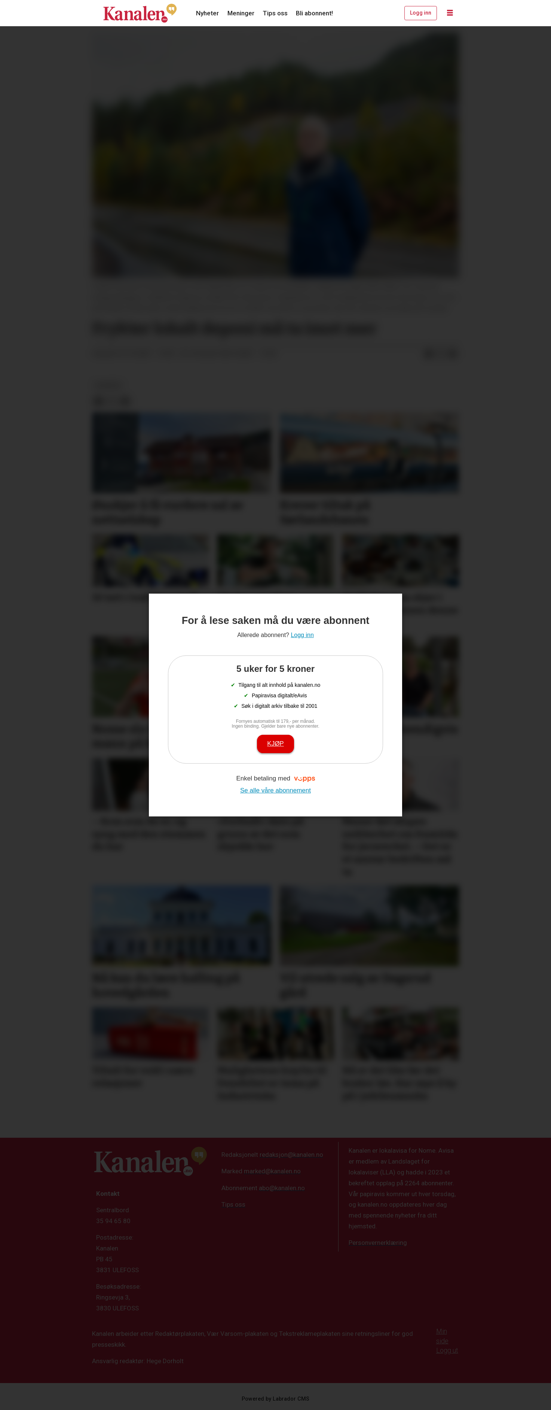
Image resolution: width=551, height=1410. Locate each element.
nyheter (108, 385)
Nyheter (207, 13)
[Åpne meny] (450, 13)
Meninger (240, 13)
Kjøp (275, 743)
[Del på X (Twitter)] (440, 354)
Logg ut (447, 1350)
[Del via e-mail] (452, 354)
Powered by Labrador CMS (275, 1399)
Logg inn (420, 13)
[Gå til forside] (140, 13)
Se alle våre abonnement (275, 790)
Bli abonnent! (314, 13)
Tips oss (275, 13)
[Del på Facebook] (428, 354)
